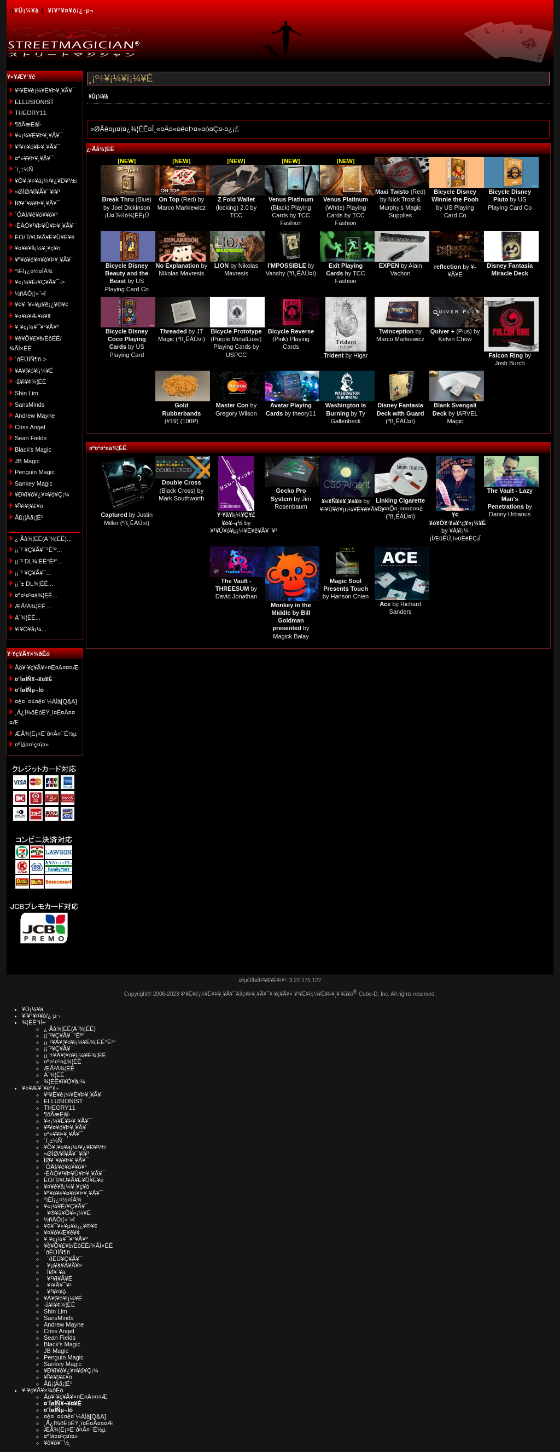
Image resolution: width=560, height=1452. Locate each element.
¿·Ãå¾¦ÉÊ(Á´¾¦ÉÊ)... (43, 538)
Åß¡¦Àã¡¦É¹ (29, 517)
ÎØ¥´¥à (55, 1272)
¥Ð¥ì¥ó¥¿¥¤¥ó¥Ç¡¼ (42, 494)
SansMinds (29, 404)
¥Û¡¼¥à (26, 10)
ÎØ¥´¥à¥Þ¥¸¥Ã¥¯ (37, 203)
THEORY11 (30, 113)
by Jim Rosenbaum (291, 498)
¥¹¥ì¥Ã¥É (58, 1278)
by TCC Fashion (345, 273)
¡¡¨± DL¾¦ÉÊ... (34, 583)
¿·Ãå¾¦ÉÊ (100, 149)
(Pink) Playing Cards (291, 339)
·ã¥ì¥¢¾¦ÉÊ (30, 381)
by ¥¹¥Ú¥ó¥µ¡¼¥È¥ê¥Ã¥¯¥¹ (243, 522)
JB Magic (27, 461)
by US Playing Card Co (510, 199)
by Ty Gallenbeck (345, 413)
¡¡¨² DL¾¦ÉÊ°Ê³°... (38, 561)
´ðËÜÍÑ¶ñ (57, 1252)
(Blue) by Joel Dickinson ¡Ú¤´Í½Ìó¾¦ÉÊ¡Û (126, 207)
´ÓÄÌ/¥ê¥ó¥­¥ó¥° (36, 214)
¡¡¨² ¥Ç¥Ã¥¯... (33, 572)
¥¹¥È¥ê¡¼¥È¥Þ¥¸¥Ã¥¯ (45, 90)
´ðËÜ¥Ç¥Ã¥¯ (63, 1258)
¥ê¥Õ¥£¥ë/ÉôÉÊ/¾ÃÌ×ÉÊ (78, 1245)
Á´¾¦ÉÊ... (27, 617)
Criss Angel (30, 427)
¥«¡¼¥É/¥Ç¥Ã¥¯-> (40, 282)
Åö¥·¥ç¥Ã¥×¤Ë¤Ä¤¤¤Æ (47, 667)
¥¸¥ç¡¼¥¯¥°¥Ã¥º (37, 327)
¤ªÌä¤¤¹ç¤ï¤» (32, 744)
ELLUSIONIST (34, 102)
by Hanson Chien (346, 589)
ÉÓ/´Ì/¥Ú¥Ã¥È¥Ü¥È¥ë (44, 237)
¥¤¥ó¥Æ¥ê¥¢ (33, 316)
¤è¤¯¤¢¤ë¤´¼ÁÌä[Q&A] (46, 701)
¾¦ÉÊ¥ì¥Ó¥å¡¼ (64, 1081)
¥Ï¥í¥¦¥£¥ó (29, 506)
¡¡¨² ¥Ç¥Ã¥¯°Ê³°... (38, 549)
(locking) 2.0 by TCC (236, 207)
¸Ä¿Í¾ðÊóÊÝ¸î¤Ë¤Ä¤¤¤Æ (78, 1423)
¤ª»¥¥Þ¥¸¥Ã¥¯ (34, 158)
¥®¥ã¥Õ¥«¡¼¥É (67, 1212)
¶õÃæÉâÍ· (28, 124)
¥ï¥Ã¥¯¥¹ (58, 1285)
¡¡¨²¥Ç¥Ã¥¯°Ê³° (64, 1035)
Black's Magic (33, 449)
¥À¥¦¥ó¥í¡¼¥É (34, 370)
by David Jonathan (236, 589)
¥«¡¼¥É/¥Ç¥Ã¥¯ (66, 1206)
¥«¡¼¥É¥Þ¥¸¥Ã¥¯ (38, 135)
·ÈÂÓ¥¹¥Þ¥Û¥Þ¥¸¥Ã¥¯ (45, 225)
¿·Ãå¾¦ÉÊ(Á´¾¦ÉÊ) (70, 1028)
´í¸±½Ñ (24, 169)
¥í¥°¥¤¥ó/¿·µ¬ (71, 10)
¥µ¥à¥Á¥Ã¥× (63, 1265)
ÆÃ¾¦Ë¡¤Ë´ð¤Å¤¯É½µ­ (46, 733)
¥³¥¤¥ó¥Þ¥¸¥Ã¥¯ (37, 146)
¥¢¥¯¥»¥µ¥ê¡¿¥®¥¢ (41, 304)
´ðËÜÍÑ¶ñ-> (30, 359)
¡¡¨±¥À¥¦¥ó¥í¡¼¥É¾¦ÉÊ (75, 1055)
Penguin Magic (35, 472)
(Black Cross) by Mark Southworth (181, 490)
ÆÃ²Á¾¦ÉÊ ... (33, 606)
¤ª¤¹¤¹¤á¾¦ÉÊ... (36, 595)
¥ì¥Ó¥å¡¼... (30, 629)
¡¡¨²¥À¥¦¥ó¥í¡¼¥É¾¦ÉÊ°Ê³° (79, 1042)
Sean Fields (30, 438)
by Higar (346, 355)
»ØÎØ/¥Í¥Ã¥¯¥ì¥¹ (37, 191)
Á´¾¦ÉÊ (54, 1074)
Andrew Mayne (35, 415)
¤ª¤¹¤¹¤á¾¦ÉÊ (108, 448)
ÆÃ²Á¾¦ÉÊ (59, 1068)
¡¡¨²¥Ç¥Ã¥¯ (58, 1048)
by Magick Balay (291, 620)
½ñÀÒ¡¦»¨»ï (30, 293)
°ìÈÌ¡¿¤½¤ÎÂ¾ (33, 271)
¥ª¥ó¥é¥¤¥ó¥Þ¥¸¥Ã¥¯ (44, 259)
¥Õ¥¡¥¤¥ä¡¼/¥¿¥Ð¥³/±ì (46, 180)
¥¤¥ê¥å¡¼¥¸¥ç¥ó (37, 248)
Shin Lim (26, 393)
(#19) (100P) (181, 413)
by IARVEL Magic (455, 413)
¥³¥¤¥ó (55, 1291)
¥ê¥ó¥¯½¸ (57, 1442)
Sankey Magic (33, 483)
